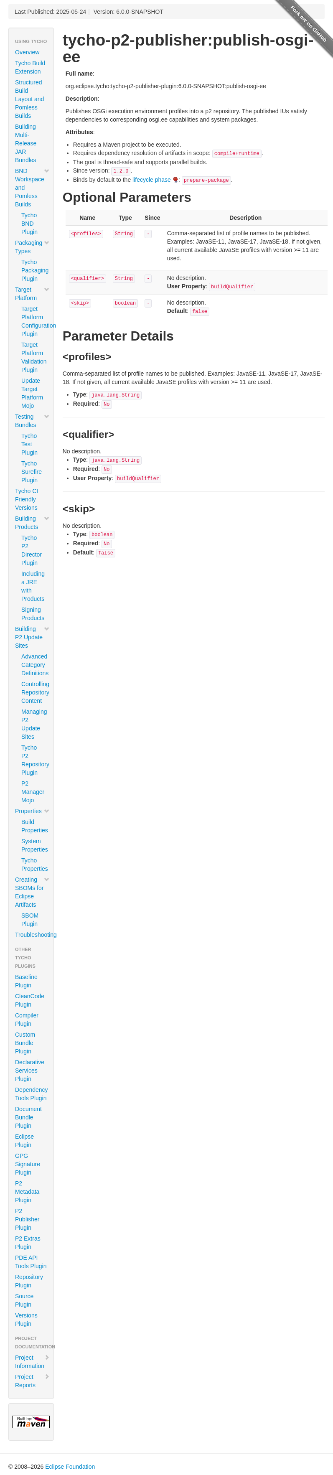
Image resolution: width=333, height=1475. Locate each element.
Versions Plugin (26, 1319)
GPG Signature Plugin (27, 1164)
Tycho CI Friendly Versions (26, 499)
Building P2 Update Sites (32, 637)
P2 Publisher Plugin (27, 1219)
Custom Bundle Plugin (25, 1043)
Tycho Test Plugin (29, 444)
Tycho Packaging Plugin (34, 270)
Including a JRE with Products (33, 586)
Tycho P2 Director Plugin (31, 550)
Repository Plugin (29, 1281)
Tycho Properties (34, 864)
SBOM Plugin (29, 919)
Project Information (32, 1361)
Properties (32, 811)
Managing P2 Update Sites (34, 724)
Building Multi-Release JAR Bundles (25, 143)
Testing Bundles (32, 420)
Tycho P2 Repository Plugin (34, 760)
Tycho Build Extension (30, 67)
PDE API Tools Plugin (31, 1261)
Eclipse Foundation (70, 1466)
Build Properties (34, 826)
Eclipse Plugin (24, 1140)
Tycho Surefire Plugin (31, 471)
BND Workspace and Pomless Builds (32, 188)
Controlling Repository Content (34, 692)
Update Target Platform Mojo (32, 393)
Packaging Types (32, 246)
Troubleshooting (34, 934)
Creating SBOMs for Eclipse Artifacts (32, 892)
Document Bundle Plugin (28, 1117)
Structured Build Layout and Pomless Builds (29, 99)
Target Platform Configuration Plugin (34, 321)
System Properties (34, 845)
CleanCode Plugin (29, 1000)
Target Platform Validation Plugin (33, 357)
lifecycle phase (151, 179)
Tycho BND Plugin (29, 223)
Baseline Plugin (26, 981)
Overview (27, 52)
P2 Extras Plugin (28, 1242)
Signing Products (32, 613)
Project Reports (32, 1381)
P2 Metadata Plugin (27, 1191)
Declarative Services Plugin (29, 1070)
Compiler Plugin (26, 1019)
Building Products (32, 522)
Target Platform (32, 293)
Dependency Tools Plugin (31, 1093)
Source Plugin (24, 1300)
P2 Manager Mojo (32, 792)
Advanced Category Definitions (34, 664)
